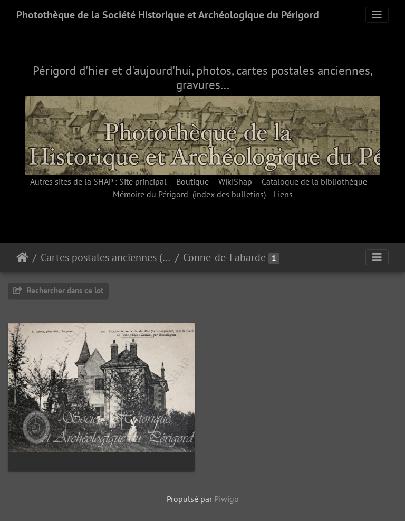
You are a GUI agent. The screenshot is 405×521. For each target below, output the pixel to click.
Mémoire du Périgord (150, 194)
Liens (283, 194)
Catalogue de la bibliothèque (314, 181)
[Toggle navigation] (377, 15)
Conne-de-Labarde (224, 257)
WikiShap (235, 181)
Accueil (22, 257)
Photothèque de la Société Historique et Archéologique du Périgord (167, 15)
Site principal (143, 181)
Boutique (192, 181)
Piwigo (226, 499)
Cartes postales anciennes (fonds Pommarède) (106, 257)
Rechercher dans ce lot (58, 290)
